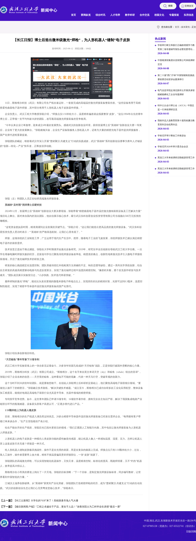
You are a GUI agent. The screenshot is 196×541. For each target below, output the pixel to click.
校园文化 (159, 15)
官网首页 (189, 6)
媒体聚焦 (185, 27)
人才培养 (115, 15)
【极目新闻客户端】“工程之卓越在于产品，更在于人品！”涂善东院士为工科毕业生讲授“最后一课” (67, 506)
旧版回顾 (191, 531)
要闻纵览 (86, 15)
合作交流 (144, 15)
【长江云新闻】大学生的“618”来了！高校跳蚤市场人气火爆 (46, 500)
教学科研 (130, 15)
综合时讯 (100, 15)
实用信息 (189, 15)
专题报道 (174, 15)
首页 (73, 15)
